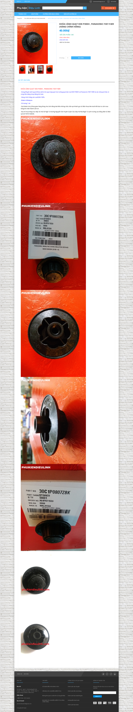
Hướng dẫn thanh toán (73, 700)
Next (56, 70)
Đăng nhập (27, 1)
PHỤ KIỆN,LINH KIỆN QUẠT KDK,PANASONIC (34, 18)
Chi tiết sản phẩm (24, 80)
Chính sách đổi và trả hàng (74, 691)
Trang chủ (19, 674)
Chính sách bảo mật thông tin (75, 695)
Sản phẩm (26, 674)
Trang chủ (19, 18)
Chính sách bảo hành (73, 704)
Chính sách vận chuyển (74, 686)
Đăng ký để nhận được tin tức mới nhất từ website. (103, 687)
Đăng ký (19, 1)
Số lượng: (61, 58)
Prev (17, 70)
